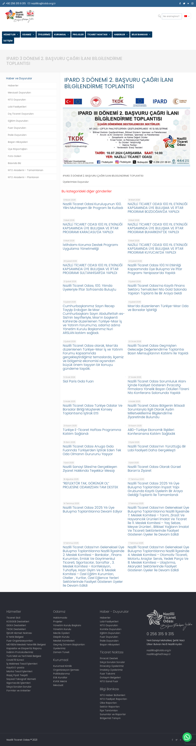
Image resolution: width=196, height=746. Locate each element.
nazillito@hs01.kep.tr (159, 654)
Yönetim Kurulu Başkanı (67, 625)
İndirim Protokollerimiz (19, 652)
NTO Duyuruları (17, 99)
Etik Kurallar (60, 677)
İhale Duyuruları (17, 135)
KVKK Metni (60, 681)
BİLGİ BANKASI (141, 34)
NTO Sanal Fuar (109, 681)
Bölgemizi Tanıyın (110, 718)
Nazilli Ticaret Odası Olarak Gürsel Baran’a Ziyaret (154, 469)
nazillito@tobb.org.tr (43, 3)
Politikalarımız (61, 673)
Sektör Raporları (110, 706)
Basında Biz (14, 163)
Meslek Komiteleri (63, 640)
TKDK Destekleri (16, 629)
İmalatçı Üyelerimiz (111, 670)
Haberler (13, 85)
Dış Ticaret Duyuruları (21, 114)
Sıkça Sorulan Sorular (19, 686)
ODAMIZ (28, 34)
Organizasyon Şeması (66, 670)
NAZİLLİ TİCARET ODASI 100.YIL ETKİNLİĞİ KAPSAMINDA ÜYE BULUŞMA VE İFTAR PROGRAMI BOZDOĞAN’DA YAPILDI (157, 208)
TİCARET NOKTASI (98, 34)
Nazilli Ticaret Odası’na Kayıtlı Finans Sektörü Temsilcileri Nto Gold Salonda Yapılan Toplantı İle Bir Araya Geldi (157, 289)
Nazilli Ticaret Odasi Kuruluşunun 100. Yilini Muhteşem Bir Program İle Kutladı (93, 206)
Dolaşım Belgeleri (110, 677)
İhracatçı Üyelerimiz (112, 666)
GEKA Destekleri (16, 625)
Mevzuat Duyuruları (19, 92)
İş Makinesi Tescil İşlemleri (21, 663)
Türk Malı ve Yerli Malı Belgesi (23, 656)
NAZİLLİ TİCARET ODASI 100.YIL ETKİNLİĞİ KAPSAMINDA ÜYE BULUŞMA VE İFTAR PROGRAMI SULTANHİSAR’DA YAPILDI (93, 269)
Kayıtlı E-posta (15, 667)
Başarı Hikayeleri (18, 142)
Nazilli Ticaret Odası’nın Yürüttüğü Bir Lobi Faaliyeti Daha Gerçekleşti (157, 448)
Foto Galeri (14, 156)
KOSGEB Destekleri (17, 621)
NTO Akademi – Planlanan (23, 177)
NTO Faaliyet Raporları (113, 699)
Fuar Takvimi (107, 673)
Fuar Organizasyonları (19, 640)
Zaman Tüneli (61, 652)
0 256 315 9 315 (160, 634)
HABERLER (121, 34)
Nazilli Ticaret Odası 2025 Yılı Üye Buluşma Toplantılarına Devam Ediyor (92, 509)
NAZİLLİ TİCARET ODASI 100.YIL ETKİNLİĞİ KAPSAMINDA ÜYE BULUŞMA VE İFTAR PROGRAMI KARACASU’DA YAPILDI (93, 228)
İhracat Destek (109, 658)
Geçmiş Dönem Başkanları (69, 644)
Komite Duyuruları (110, 629)
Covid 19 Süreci (15, 660)
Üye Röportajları (17, 149)
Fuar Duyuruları (17, 128)
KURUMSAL (61, 34)
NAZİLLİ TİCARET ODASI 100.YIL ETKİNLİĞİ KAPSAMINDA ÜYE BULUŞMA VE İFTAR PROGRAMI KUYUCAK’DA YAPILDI (157, 249)
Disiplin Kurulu (61, 637)
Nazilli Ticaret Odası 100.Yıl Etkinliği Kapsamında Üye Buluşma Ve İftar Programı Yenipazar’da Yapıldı (155, 269)
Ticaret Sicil (13, 617)
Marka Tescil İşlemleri (19, 671)
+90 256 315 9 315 (16, 3)
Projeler (57, 621)
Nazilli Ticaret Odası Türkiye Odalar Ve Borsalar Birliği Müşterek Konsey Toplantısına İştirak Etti (92, 409)
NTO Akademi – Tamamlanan (25, 170)
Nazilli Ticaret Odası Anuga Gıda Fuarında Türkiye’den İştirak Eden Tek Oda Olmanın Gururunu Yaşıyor (92, 450)
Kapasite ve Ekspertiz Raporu (23, 648)
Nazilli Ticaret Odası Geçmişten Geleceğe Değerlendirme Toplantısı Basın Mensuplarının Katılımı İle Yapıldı (158, 349)
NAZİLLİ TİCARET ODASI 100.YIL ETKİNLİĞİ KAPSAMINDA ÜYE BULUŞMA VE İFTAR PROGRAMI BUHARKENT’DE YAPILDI (157, 228)
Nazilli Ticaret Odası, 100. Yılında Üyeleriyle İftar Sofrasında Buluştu (89, 287)
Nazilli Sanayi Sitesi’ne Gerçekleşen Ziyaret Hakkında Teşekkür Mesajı (90, 469)
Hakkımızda (60, 617)
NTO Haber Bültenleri (112, 695)
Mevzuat (58, 685)
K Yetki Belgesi (14, 637)
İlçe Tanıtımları (109, 710)
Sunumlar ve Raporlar (113, 714)
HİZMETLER (11, 34)
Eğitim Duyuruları (18, 121)
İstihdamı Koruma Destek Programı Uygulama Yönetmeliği (90, 247)
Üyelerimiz (59, 648)
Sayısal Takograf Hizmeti (21, 679)
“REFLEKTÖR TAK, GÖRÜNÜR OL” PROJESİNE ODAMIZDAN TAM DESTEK (90, 485)
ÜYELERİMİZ (44, 34)
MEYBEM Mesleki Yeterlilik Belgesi (26, 644)
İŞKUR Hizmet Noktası (19, 633)
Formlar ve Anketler (18, 690)
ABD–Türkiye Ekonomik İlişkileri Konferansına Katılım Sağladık (151, 432)
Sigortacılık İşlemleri (18, 683)
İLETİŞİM (8, 40)
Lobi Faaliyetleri (17, 106)
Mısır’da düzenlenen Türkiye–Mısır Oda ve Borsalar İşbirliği (158, 308)
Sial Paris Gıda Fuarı (78, 381)
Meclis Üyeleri (61, 633)
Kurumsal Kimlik (62, 666)
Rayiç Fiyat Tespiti (17, 675)
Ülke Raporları (108, 703)
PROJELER (78, 34)
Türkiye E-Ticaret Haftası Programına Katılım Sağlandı (92, 432)
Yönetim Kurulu (62, 629)
